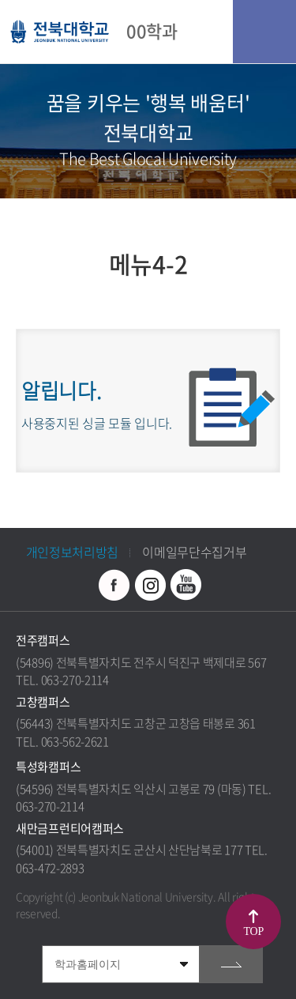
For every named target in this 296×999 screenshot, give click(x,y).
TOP (254, 931)
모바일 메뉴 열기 (264, 31)
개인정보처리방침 (72, 551)
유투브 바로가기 (185, 585)
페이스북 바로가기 (114, 585)
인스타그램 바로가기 (150, 585)
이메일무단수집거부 (194, 551)
